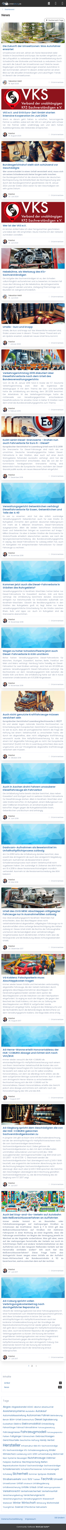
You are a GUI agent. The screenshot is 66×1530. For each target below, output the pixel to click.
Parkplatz (7, 1462)
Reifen (44, 1462)
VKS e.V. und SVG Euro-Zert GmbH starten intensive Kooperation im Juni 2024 (29, 114)
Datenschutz (28, 1419)
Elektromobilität (31, 1423)
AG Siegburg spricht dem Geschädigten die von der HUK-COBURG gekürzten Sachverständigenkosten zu (33, 1131)
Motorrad (58, 1454)
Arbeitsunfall (47, 1407)
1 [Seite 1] (28, 1366)
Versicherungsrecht (34, 1495)
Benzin (6, 1419)
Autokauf (41, 1411)
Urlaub (32, 1487)
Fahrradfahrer (30, 1427)
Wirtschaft (29, 1503)
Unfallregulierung (41, 1483)
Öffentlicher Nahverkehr (35, 1507)
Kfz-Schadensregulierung (36, 1450)
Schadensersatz (11, 1469)
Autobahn (30, 1411)
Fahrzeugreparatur (54, 1432)
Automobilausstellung (14, 1415)
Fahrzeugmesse (11, 1432)
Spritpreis (42, 1474)
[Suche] (49, 3)
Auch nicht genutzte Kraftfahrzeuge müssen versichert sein (31, 716)
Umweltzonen (9, 1483)
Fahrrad (20, 1427)
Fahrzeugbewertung (46, 1427)
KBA (35, 1445)
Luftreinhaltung (45, 1454)
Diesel (38, 1419)
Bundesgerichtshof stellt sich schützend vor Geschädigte (30, 166)
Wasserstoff (48, 1498)
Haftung (35, 1440)
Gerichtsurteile (11, 1440)
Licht (29, 1454)
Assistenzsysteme (14, 1411)
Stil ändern (60, 1517)
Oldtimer (51, 1458)
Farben (6, 1436)
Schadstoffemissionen (31, 1469)
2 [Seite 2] (32, 1366)
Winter (17, 1502)
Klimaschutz (9, 1454)
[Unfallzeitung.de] (23, 3)
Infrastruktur (27, 1445)
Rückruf (23, 1465)
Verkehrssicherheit (31, 1491)
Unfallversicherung (12, 1487)
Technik (47, 1479)
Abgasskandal (19, 1406)
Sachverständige (35, 1465)
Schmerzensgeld (51, 1469)
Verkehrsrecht (11, 1491)
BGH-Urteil (15, 1419)
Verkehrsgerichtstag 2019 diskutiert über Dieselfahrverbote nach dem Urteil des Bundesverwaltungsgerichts (28, 376)
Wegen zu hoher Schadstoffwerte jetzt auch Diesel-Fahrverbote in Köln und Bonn (30, 652)
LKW (35, 1454)
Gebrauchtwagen (44, 1436)
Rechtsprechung (31, 1462)
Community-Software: (33, 1527)
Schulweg (7, 1474)
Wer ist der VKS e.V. (14, 225)
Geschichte (25, 1440)
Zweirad (19, 1507)
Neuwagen (22, 1458)
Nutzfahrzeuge (36, 1458)
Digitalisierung (50, 1419)
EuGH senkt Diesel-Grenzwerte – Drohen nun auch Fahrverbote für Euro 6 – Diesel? (30, 441)
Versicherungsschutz (13, 1498)
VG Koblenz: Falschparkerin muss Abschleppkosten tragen (23, 979)
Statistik (51, 1474)
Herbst (51, 1440)
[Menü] (62, 3)
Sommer (33, 1474)
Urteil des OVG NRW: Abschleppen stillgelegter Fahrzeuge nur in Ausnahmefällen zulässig (31, 912)
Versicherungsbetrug (13, 1495)
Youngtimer (8, 1507)
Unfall (20, 1483)
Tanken (36, 1479)
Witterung (41, 1503)
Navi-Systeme (9, 1458)
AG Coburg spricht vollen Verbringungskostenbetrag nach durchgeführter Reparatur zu (23, 1304)
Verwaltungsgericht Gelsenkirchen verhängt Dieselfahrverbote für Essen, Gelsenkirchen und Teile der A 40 (32, 509)
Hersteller (12, 1445)
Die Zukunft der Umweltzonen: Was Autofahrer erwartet (32, 47)
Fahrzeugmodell (33, 1432)
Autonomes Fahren (38, 1415)
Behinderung (56, 1415)
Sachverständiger (52, 1465)
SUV (30, 1479)
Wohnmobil (53, 1502)
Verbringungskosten (52, 1487)
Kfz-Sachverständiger (13, 1450)
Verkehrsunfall (49, 1491)
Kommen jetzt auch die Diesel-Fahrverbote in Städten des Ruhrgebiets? (31, 586)
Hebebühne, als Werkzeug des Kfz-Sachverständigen (24, 273)
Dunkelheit (8, 1423)
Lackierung (21, 1454)
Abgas (7, 1406)
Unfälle (25, 1487)
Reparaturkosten (11, 1465)
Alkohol (37, 1407)
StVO (24, 1479)
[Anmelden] (55, 3)
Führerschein (28, 1436)
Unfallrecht (27, 1483)
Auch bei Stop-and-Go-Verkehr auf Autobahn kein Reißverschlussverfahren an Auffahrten (32, 1216)
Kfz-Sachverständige (48, 1445)
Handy (43, 1440)
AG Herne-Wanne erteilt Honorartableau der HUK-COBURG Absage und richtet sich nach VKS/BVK (31, 1053)
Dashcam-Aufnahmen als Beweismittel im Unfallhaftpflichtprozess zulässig (30, 849)
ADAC (30, 1406)
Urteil (40, 1487)
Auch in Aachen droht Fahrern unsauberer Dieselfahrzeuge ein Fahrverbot (29, 788)
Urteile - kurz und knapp (18, 327)
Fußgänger (16, 1436)
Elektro (17, 1423)
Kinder (52, 1450)
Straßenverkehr (12, 1479)
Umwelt (58, 1479)
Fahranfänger (9, 1427)
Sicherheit (20, 1474)
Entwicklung (48, 1423)
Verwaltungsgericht (32, 1498)
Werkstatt (7, 1503)
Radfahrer (17, 1462)
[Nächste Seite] (36, 1366)
